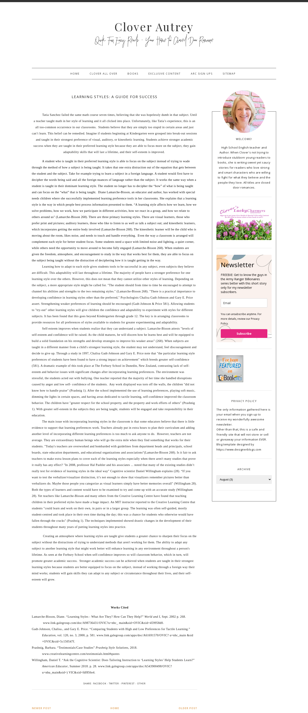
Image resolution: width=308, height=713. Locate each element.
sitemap (229, 73)
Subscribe (244, 333)
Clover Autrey (154, 26)
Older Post (188, 708)
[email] (244, 303)
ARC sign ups (202, 73)
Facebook (99, 683)
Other (141, 683)
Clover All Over (103, 73)
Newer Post (41, 708)
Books (132, 73)
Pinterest (128, 683)
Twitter (114, 683)
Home (75, 73)
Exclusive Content (164, 73)
